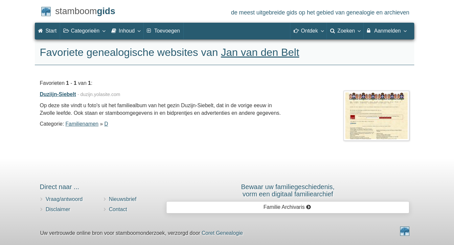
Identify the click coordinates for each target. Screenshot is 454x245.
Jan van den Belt (260, 52)
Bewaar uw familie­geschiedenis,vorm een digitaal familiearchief (288, 190)
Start (47, 31)
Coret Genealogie (222, 233)
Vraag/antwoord (64, 199)
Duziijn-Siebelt (58, 94)
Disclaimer (58, 209)
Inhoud (125, 30)
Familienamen (81, 124)
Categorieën (84, 30)
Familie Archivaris (287, 207)
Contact (118, 209)
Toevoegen (163, 31)
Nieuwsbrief (123, 199)
